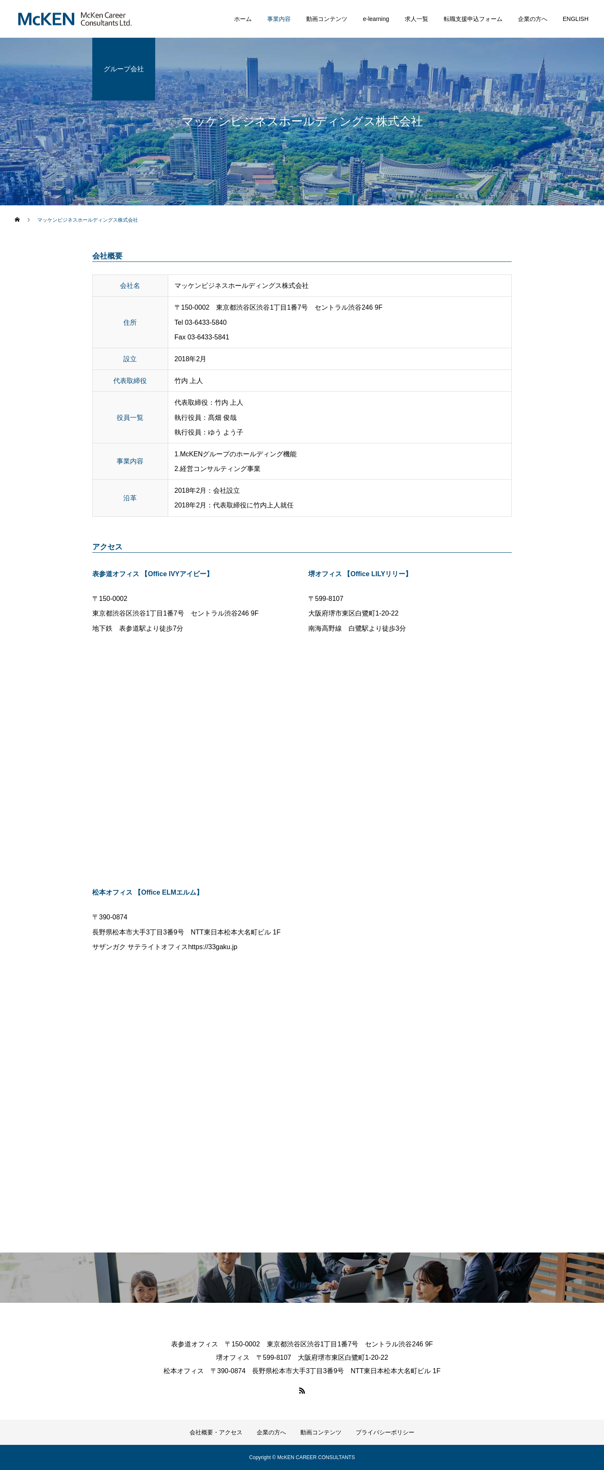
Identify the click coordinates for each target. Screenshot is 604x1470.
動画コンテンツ (326, 19)
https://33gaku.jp (212, 946)
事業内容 (279, 19)
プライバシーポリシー (385, 1432)
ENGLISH (575, 19)
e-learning (376, 19)
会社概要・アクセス (216, 1432)
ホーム (243, 19)
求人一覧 (416, 19)
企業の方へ (532, 19)
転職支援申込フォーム (473, 19)
